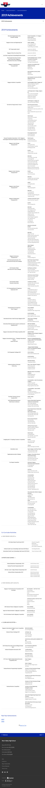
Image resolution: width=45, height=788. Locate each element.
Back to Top (22, 725)
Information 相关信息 (7, 752)
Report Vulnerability (6, 763)
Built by (8, 780)
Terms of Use (4, 768)
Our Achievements (6, 749)
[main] (22, 372)
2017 (2, 719)
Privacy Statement (5, 766)
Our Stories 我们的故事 (7, 754)
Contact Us (4, 761)
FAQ (3, 759)
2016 (2, 721)
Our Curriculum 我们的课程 (8, 747)
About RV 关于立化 (6, 745)
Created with (9, 777)
